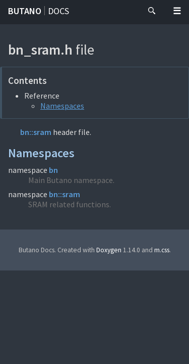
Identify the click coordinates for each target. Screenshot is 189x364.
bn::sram (35, 132)
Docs (58, 11)
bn (53, 170)
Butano (24, 11)
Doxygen (108, 250)
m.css (161, 250)
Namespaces (62, 106)
